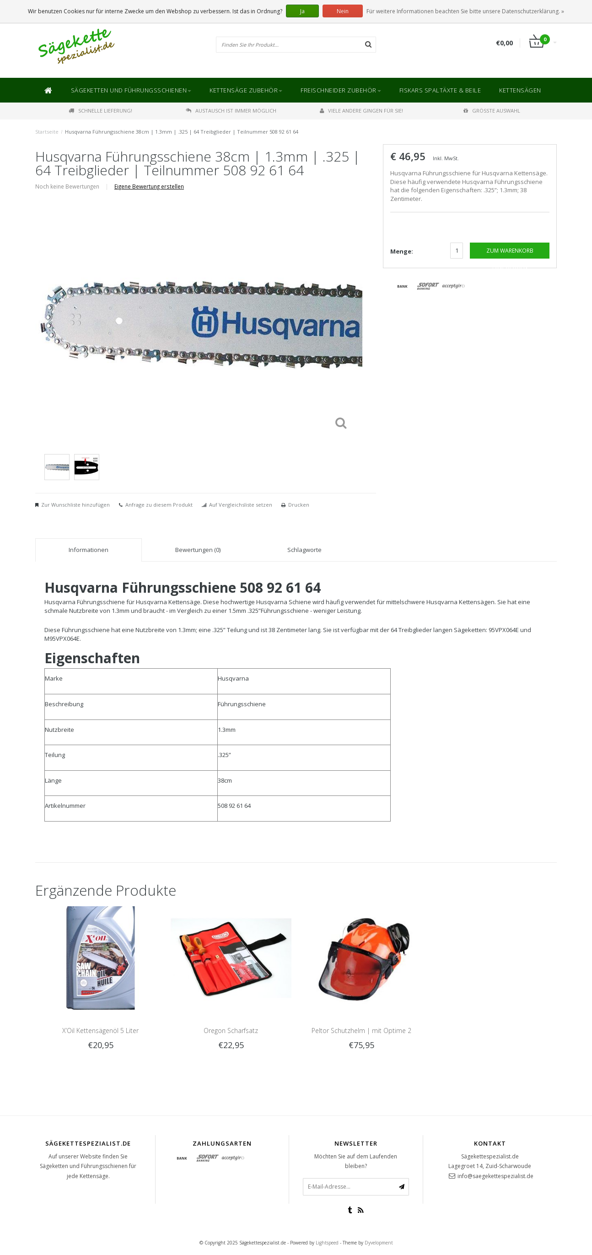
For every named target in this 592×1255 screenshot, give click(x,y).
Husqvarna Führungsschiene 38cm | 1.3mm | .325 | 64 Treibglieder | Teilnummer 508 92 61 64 (181, 131)
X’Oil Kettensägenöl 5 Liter (100, 1030)
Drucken (298, 504)
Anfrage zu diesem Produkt (159, 504)
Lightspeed (327, 1242)
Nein (343, 11)
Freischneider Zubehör (341, 90)
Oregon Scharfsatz (231, 1030)
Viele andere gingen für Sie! (361, 110)
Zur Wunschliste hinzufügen (75, 504)
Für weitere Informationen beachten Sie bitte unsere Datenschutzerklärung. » (465, 11)
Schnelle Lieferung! (100, 110)
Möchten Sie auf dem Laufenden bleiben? (355, 1161)
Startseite (47, 131)
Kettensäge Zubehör (246, 90)
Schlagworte (304, 550)
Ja (302, 11)
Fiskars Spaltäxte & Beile (440, 90)
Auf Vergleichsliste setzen (240, 504)
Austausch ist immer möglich (231, 110)
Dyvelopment (379, 1242)
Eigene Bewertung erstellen (149, 186)
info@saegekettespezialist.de (495, 1176)
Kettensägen (520, 90)
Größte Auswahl (491, 110)
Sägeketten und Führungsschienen (131, 90)
